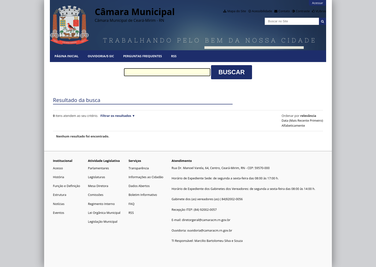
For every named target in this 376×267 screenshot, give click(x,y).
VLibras (321, 11)
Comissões (95, 195)
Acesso (58, 168)
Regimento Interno (101, 204)
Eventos (58, 212)
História (58, 177)
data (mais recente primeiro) (302, 120)
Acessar (317, 3)
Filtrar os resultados (115, 116)
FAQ (132, 204)
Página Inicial (66, 56)
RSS (173, 56)
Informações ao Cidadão (146, 177)
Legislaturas (96, 177)
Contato (284, 11)
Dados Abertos (139, 186)
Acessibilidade (262, 11)
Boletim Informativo (143, 195)
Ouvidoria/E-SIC (101, 56)
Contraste (303, 11)
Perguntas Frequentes (142, 56)
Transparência (139, 168)
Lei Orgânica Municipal (104, 212)
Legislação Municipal (103, 221)
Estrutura (59, 195)
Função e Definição (66, 186)
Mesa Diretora (98, 186)
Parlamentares (98, 168)
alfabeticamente (293, 125)
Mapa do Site (236, 11)
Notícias (59, 204)
